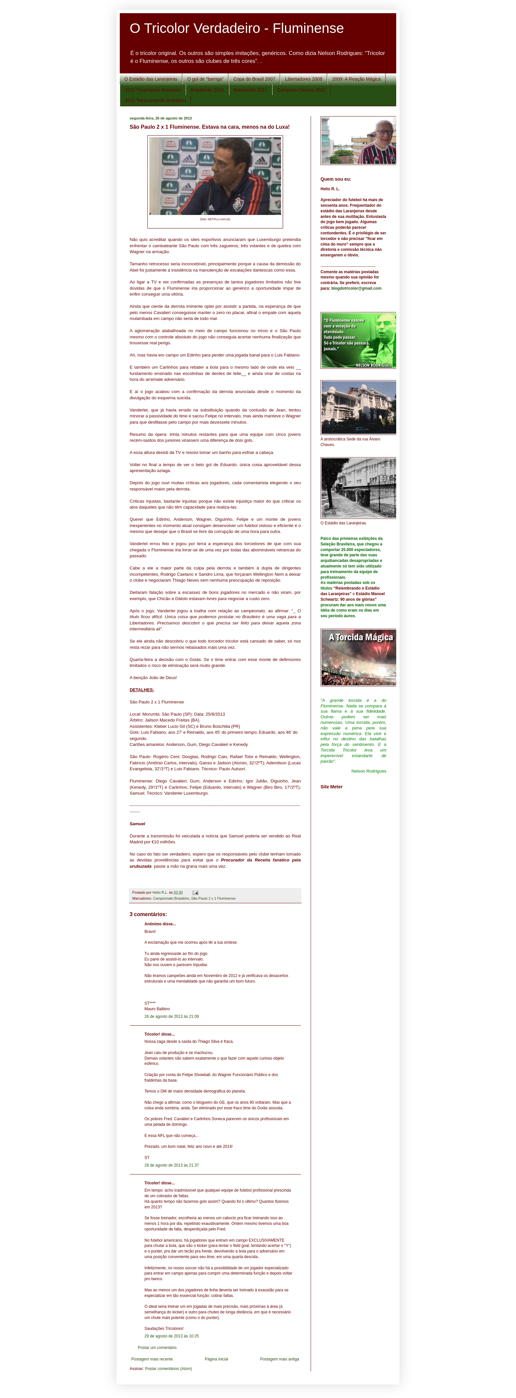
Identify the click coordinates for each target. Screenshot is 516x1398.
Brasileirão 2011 (250, 89)
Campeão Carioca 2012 (301, 89)
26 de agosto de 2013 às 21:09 (171, 1016)
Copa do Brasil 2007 (254, 79)
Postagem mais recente (152, 1359)
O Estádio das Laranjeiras (150, 79)
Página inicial (216, 1359)
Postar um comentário (157, 1347)
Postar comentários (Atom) (168, 1368)
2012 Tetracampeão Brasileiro (155, 100)
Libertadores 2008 (303, 79)
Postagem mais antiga (279, 1359)
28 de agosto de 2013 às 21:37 (171, 1165)
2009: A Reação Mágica (356, 79)
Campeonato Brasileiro (171, 898)
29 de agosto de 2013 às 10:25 (171, 1336)
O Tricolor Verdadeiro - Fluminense (237, 28)
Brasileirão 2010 (207, 89)
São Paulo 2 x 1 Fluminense (213, 898)
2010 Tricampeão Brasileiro (153, 89)
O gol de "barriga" (205, 79)
